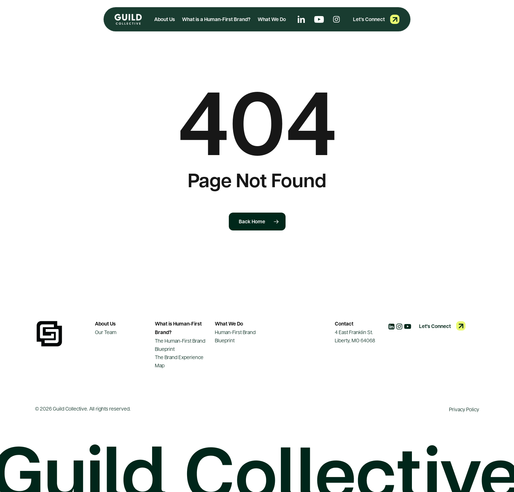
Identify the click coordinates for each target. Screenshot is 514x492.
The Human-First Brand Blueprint (180, 344)
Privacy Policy (464, 409)
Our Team (105, 332)
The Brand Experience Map (179, 361)
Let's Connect (435, 326)
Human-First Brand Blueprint (235, 336)
